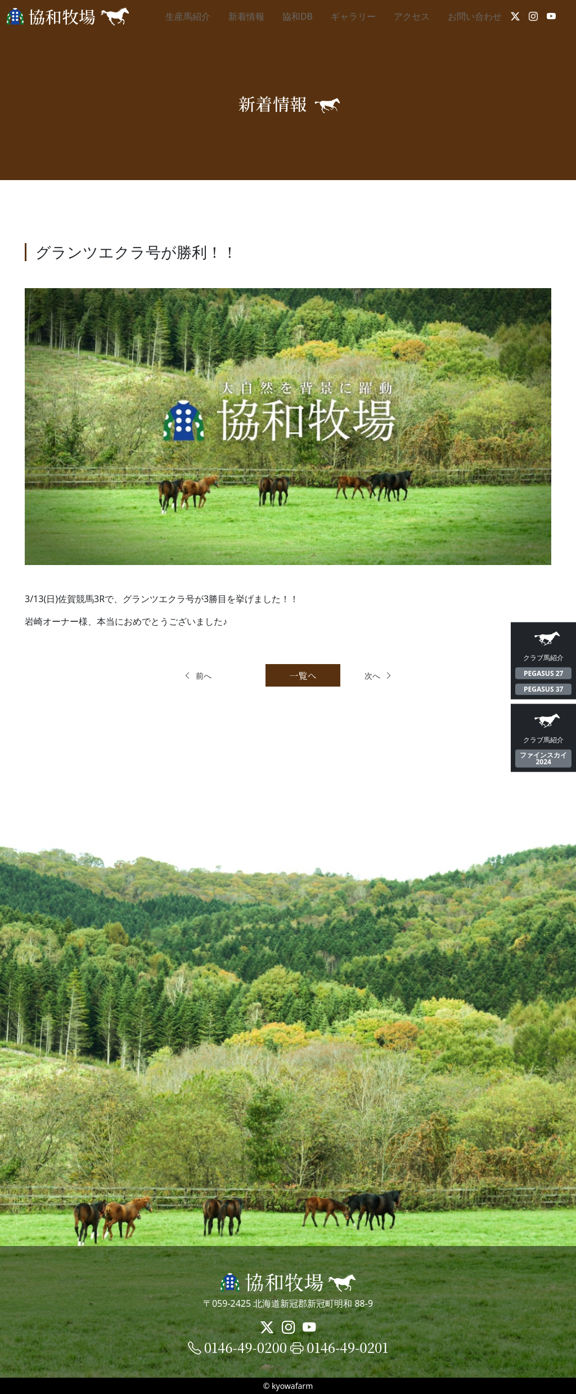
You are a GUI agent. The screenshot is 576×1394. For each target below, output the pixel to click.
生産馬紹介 (187, 16)
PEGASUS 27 (543, 673)
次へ (391, 675)
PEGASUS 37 (543, 689)
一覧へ (288, 675)
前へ (184, 675)
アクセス (412, 16)
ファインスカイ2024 (543, 758)
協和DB (297, 16)
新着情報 (246, 16)
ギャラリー (353, 16)
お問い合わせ (475, 16)
